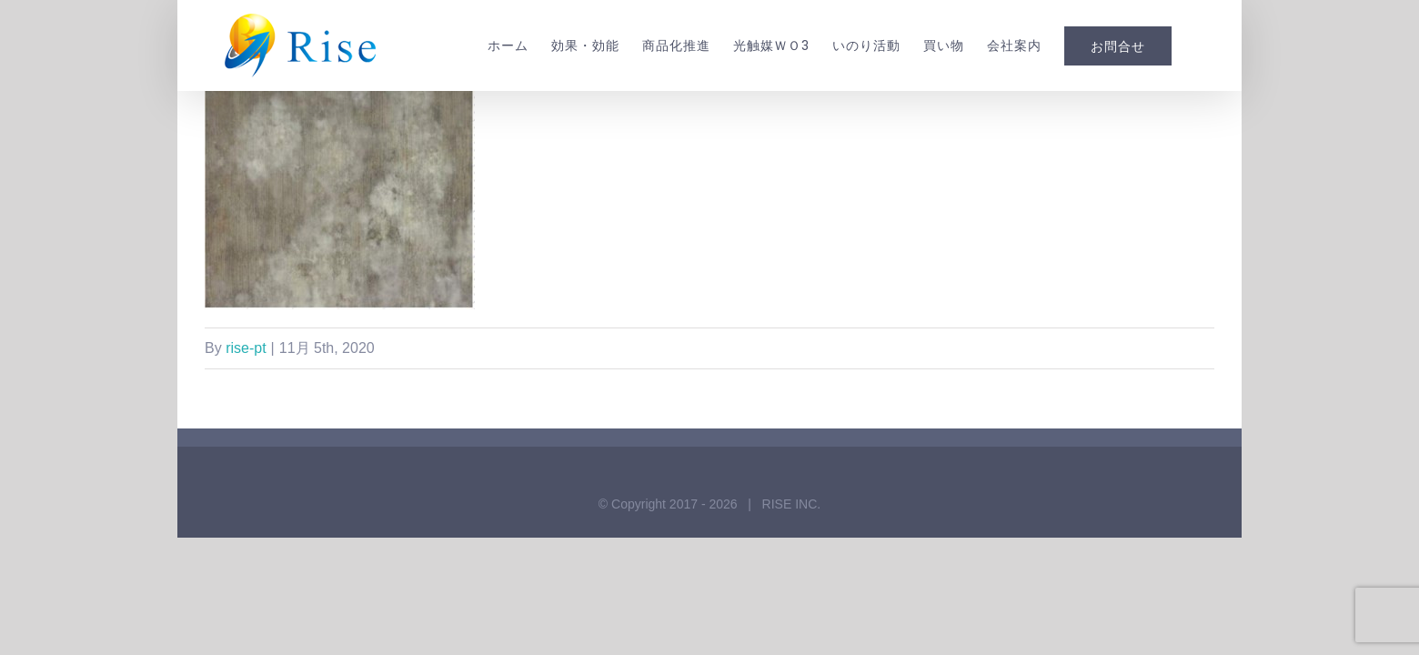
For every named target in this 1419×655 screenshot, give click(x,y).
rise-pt (246, 348)
